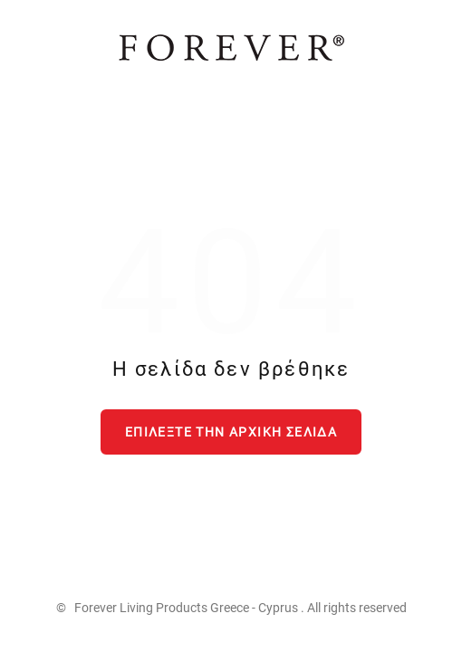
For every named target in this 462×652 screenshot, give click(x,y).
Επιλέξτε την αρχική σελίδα (231, 432)
